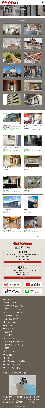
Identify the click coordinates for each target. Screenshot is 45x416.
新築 (33, 58)
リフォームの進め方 (13, 312)
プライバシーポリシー (15, 368)
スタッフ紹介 (10, 338)
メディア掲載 (10, 351)
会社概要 (8, 335)
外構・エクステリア (12, 58)
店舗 (33, 86)
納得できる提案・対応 (14, 306)
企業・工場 (33, 100)
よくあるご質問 (11, 319)
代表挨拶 (8, 332)
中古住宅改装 (12, 86)
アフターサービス (12, 309)
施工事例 (9, 325)
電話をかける (22, 262)
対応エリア (9, 348)
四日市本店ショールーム (15, 342)
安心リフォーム (11, 303)
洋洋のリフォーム (13, 299)
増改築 (12, 72)
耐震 (33, 72)
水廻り (33, 30)
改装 (12, 44)
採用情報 (9, 355)
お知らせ (9, 358)
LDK (12, 30)
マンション (12, 100)
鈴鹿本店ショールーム (14, 345)
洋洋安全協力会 (11, 316)
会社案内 (9, 329)
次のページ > (40, 236)
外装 (33, 44)
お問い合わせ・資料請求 (16, 361)
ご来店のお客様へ (13, 365)
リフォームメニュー (14, 322)
